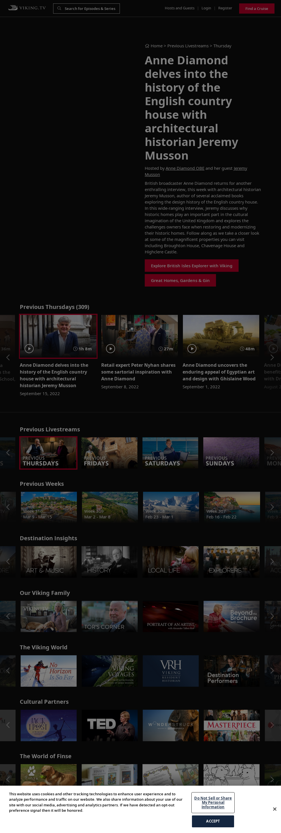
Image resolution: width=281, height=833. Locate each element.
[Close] (275, 809)
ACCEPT (213, 821)
